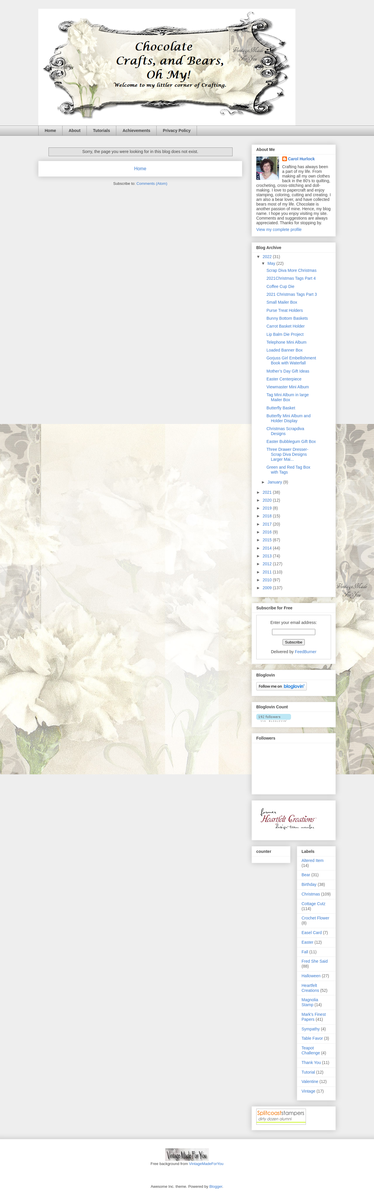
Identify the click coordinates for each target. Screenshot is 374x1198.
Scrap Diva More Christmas (291, 270)
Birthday (309, 884)
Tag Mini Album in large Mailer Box (287, 397)
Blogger (215, 1186)
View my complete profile (279, 229)
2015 (268, 540)
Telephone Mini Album (286, 342)
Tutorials (101, 130)
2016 (268, 532)
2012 (268, 563)
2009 (268, 587)
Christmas (311, 894)
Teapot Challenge (311, 1050)
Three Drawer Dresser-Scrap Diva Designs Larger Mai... (287, 454)
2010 (268, 580)
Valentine (310, 1081)
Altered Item (312, 860)
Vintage (308, 1091)
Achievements (136, 130)
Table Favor (312, 1038)
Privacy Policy (177, 130)
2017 (268, 524)
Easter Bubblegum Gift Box (291, 441)
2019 (268, 508)
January (275, 482)
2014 (268, 548)
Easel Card (312, 932)
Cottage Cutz (313, 903)
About (74, 130)
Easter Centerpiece (284, 379)
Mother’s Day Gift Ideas (287, 371)
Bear (306, 874)
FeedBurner (305, 651)
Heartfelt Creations (310, 988)
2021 (268, 492)
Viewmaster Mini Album (287, 387)
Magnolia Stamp (310, 1002)
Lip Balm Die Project (285, 334)
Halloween (311, 975)
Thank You (311, 1062)
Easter (307, 942)
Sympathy (311, 1029)
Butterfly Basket (280, 408)
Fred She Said (315, 961)
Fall (305, 952)
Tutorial (308, 1072)
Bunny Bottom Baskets (287, 318)
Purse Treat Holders (284, 310)
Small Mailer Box (281, 302)
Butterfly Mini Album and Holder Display (288, 418)
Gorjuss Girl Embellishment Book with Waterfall (291, 360)
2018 (268, 516)
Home (50, 130)
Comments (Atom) (151, 183)
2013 (268, 556)
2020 (268, 500)
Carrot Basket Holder (285, 326)
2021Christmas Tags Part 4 (291, 278)
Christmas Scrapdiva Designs (285, 431)
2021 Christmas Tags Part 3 (291, 294)
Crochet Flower (315, 918)
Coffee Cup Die (280, 286)
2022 (268, 256)
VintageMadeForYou (205, 1164)
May (271, 263)
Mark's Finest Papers (314, 1017)
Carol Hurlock (301, 159)
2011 (268, 572)
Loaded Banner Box (284, 350)
